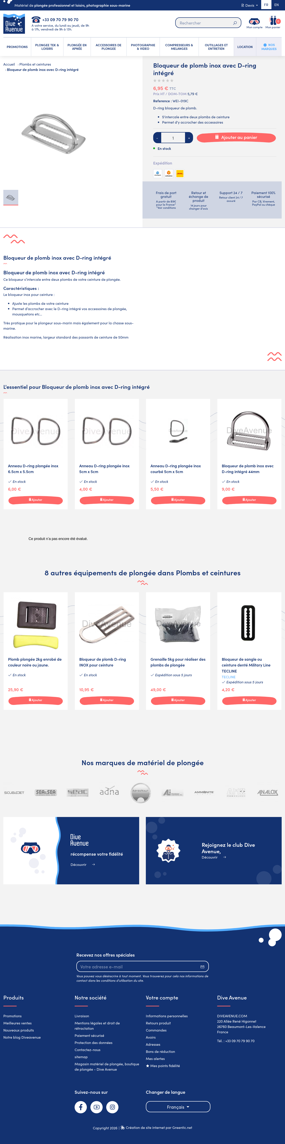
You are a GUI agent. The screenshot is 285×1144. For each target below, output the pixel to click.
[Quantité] (173, 137)
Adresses (153, 1044)
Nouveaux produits (18, 1030)
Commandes (156, 1030)
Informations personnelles (167, 1015)
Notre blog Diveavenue (22, 1037)
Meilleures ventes (17, 1022)
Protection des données (93, 1042)
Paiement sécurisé (89, 1035)
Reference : (162, 100)
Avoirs (151, 1037)
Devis (246, 5)
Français (176, 1107)
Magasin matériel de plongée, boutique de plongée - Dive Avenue (107, 1066)
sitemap (81, 1056)
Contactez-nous (87, 1049)
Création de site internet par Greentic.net (159, 1127)
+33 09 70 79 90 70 (60, 19)
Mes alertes (155, 1058)
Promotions (12, 1015)
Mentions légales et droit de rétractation (97, 1025)
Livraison (82, 1015)
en (276, 5)
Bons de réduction (160, 1051)
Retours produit (158, 1022)
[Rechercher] (208, 22)
